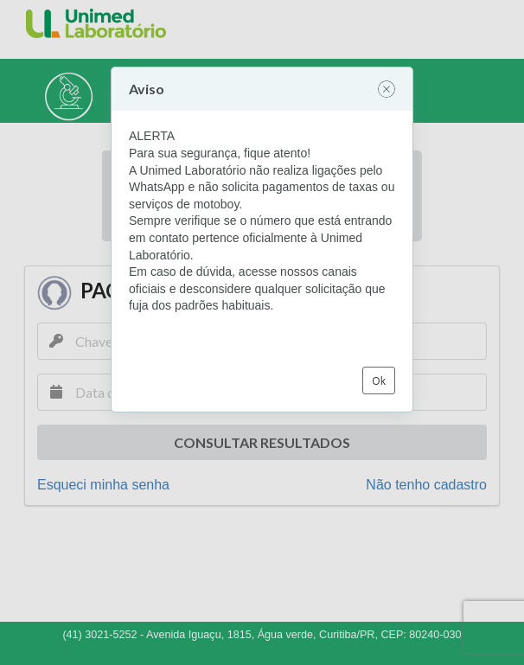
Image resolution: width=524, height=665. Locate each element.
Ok (379, 381)
